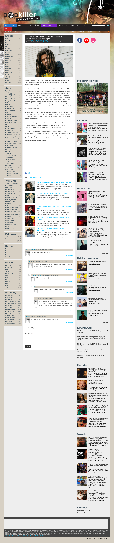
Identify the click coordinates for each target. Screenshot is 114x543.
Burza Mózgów (9, 185)
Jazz (6, 275)
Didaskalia (8, 97)
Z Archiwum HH (10, 171)
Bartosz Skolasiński (11, 297)
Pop (6, 277)
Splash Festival (9, 220)
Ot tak (7, 126)
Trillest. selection (10, 163)
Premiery (8, 61)
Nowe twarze (9, 57)
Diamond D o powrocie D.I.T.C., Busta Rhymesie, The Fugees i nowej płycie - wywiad (97, 493)
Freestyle (8, 44)
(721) (19, 317)
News (7, 55)
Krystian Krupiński (10, 303)
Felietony (8, 40)
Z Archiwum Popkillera (12, 173)
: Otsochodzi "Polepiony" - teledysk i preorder (92, 331)
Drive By (7, 104)
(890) (19, 313)
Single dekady (9, 218)
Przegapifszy (9, 145)
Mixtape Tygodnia (10, 122)
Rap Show (8, 149)
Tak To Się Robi (10, 159)
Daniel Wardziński (10, 301)
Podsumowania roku (11, 209)
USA (29, 25)
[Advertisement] (57, 6)
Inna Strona (8, 112)
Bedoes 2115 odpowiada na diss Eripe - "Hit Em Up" (97, 173)
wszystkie (105, 253)
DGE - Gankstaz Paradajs (97, 204)
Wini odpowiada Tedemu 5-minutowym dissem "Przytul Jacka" (98, 137)
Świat (7, 75)
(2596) (19, 301)
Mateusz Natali (9, 295)
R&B (6, 279)
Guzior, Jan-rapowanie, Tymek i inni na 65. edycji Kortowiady (97, 287)
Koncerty (8, 253)
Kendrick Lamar (37, 177)
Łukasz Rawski (9, 319)
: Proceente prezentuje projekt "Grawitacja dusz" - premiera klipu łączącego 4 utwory (92, 338)
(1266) (19, 307)
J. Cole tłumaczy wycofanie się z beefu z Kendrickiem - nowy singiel (44, 37)
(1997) (19, 303)
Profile (7, 63)
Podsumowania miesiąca (12, 138)
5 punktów (8, 91)
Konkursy (8, 195)
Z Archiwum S (9, 175)
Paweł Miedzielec (10, 309)
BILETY (8, 29)
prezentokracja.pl (83, 510)
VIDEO (84, 25)
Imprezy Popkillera (10, 193)
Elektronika (8, 267)
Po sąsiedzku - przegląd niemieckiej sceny (12, 135)
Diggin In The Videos (11, 99)
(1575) (19, 305)
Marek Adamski (9, 299)
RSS (106, 32)
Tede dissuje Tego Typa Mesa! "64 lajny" (96, 161)
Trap (6, 287)
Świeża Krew (9, 157)
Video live (8, 257)
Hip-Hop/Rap (9, 273)
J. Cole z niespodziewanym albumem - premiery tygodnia (54, 182)
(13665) (19, 295)
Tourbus (7, 161)
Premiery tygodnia (10, 143)
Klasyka (7, 48)
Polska (7, 59)
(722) (19, 315)
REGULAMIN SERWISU (11, 535)
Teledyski (8, 241)
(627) (19, 319)
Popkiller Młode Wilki (11, 214)
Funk (6, 269)
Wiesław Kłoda (9, 315)
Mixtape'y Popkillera (11, 200)
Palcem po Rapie (10, 128)
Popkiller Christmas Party (12, 211)
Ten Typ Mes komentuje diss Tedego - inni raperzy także (98, 124)
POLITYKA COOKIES (39, 535)
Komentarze (9, 50)
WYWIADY (74, 25)
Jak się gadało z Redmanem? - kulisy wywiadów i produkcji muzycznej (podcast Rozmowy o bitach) (95, 452)
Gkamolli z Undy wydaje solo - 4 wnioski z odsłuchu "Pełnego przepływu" (98, 419)
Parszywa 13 (9, 130)
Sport (7, 71)
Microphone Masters (11, 197)
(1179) (19, 309)
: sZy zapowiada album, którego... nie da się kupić (92, 356)
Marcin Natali (9, 305)
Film (6, 42)
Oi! (6, 124)
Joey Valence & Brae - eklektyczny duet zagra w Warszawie (97, 299)
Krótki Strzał (9, 118)
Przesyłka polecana (11, 147)
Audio (7, 237)
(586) (19, 323)
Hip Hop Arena (9, 189)
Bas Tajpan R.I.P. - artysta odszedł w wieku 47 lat (97, 148)
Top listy (7, 77)
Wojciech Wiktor (10, 323)
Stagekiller (8, 153)
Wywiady (8, 83)
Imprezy (7, 251)
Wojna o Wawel (10, 228)
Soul (6, 285)
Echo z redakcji (9, 106)
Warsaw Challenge (10, 224)
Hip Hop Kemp (9, 191)
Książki (7, 52)
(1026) (19, 311)
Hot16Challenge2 (10, 110)
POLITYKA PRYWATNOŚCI (25, 535)
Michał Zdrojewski (10, 317)
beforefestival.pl (83, 513)
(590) (19, 321)
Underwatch (8, 165)
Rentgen (7, 151)
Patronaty (81, 32)
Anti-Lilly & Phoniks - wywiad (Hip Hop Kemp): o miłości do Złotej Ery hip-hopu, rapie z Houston (97, 478)
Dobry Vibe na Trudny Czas (11, 101)
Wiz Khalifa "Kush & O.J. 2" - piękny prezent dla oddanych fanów (98, 395)
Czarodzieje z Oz (10, 95)
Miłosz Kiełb (8, 307)
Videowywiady (9, 222)
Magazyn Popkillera (11, 120)
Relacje (7, 255)
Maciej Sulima (9, 311)
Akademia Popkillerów (11, 183)
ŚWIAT (37, 25)
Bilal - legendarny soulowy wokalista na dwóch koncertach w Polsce (97, 312)
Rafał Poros (8, 321)
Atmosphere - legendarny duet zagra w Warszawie (97, 262)
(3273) (19, 297)
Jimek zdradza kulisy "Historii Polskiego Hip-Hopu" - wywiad (96, 230)
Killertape (8, 114)
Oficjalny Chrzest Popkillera (10, 202)
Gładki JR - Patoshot (95, 241)
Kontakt (90, 32)
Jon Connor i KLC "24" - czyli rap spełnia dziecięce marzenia (97, 369)
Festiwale (8, 249)
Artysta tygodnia (10, 93)
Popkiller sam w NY (11, 141)
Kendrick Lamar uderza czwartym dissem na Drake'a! (52, 193)
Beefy (7, 38)
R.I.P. (6, 65)
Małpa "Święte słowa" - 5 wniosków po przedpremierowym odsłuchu (96, 383)
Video (7, 81)
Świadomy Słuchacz (11, 155)
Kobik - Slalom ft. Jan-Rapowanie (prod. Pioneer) (97, 217)
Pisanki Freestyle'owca (12, 132)
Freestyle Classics (10, 108)
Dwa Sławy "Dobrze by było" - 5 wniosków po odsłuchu (98, 406)
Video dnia (8, 167)
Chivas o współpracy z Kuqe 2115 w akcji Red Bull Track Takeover (98, 465)
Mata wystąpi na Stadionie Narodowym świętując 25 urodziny (97, 275)
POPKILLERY (10, 25)
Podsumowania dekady (12, 207)
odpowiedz (69, 255)
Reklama (98, 32)
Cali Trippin (8, 187)
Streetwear (8, 73)
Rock (6, 283)
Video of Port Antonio (49, 156)
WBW (7, 226)
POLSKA (21, 25)
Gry (6, 46)
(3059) (19, 299)
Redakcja (8, 313)
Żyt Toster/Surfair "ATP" (96, 192)
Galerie (7, 239)
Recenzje (8, 69)
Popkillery (8, 216)
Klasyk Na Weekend (11, 116)
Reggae (7, 281)
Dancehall (8, 265)
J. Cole (30, 177)
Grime (7, 271)
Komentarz (29, 333)
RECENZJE (63, 25)
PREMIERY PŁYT (49, 25)
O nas (73, 32)
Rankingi (8, 67)
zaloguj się (22, 32)
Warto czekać (9, 169)
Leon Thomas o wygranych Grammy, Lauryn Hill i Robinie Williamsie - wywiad (98, 438)
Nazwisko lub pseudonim (32, 328)
